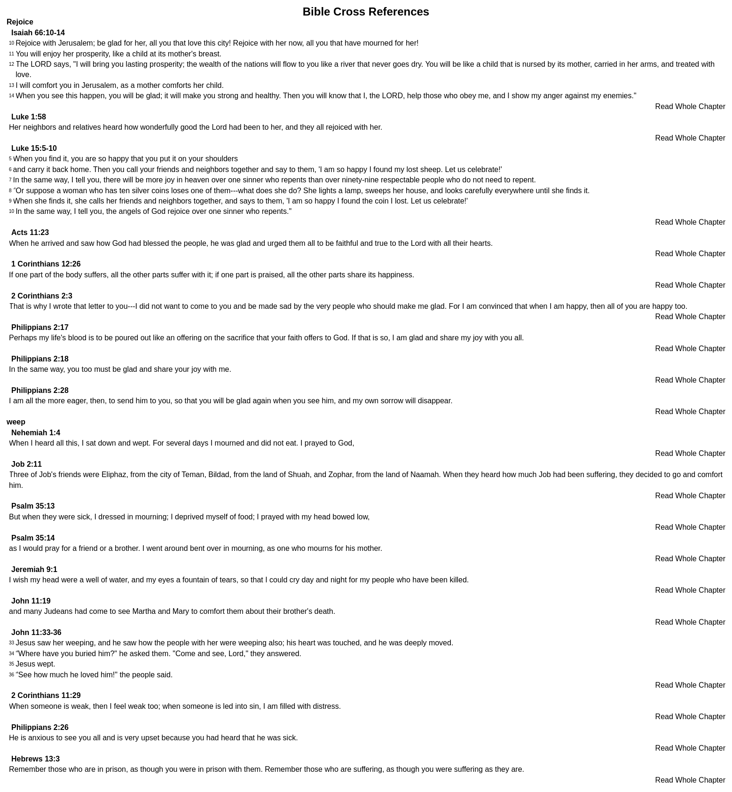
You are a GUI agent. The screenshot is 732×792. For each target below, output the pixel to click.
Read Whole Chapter (690, 106)
